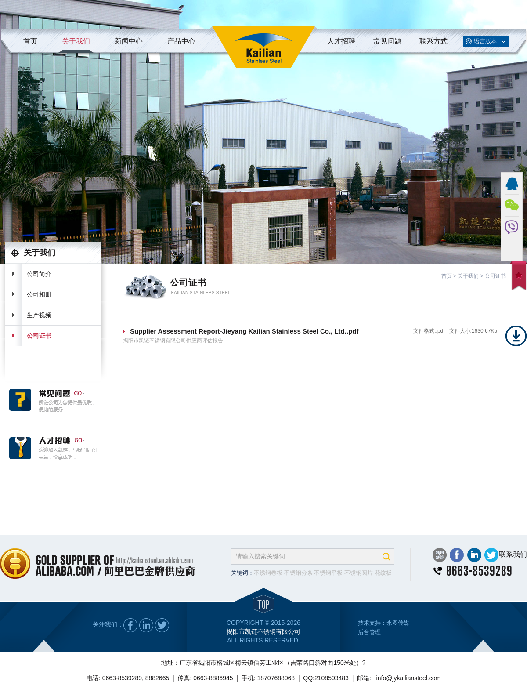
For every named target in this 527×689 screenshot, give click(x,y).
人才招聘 (341, 41)
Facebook (456, 555)
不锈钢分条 (298, 572)
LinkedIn (474, 555)
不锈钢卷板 (268, 572)
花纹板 (383, 572)
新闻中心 (129, 41)
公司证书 (39, 335)
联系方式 (433, 41)
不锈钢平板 (328, 572)
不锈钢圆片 (358, 572)
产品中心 (181, 41)
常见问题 (387, 41)
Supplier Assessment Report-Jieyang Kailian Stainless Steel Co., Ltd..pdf (244, 331)
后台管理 (369, 632)
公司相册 (39, 294)
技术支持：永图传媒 (383, 623)
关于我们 (76, 41)
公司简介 (39, 273)
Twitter (491, 555)
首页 (30, 41)
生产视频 (39, 315)
